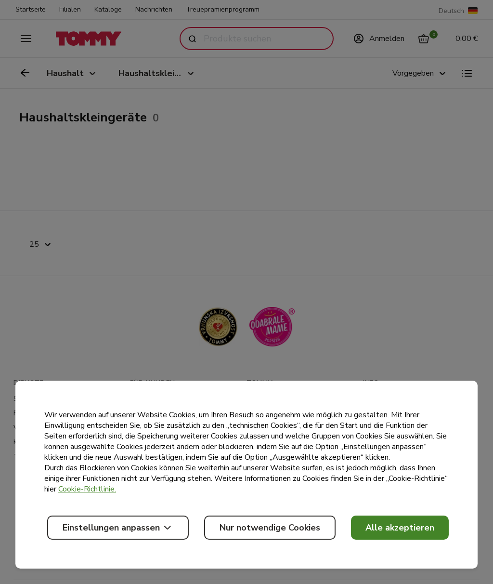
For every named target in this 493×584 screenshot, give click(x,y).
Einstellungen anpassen (118, 527)
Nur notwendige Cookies (270, 527)
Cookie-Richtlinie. (87, 489)
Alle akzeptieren (399, 527)
